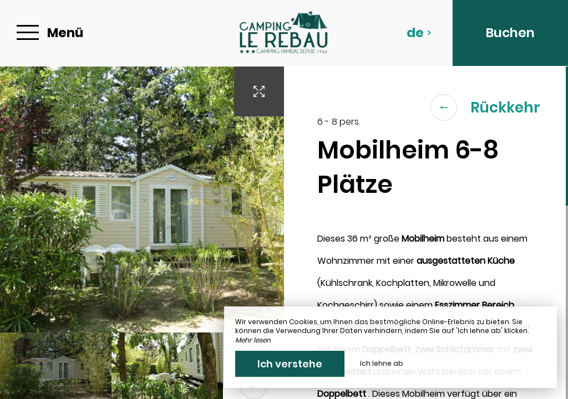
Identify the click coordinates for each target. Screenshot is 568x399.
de (419, 33)
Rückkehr (485, 107)
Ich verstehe (289, 364)
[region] (426, 232)
